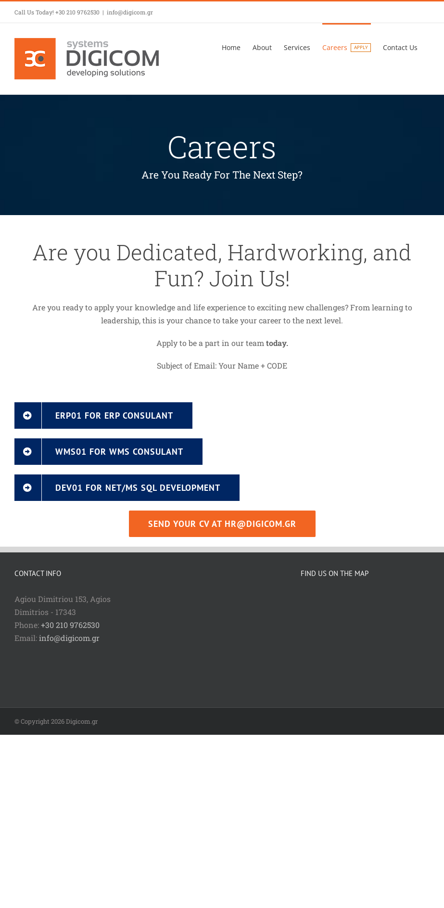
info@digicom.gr (130, 12)
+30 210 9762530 (70, 625)
